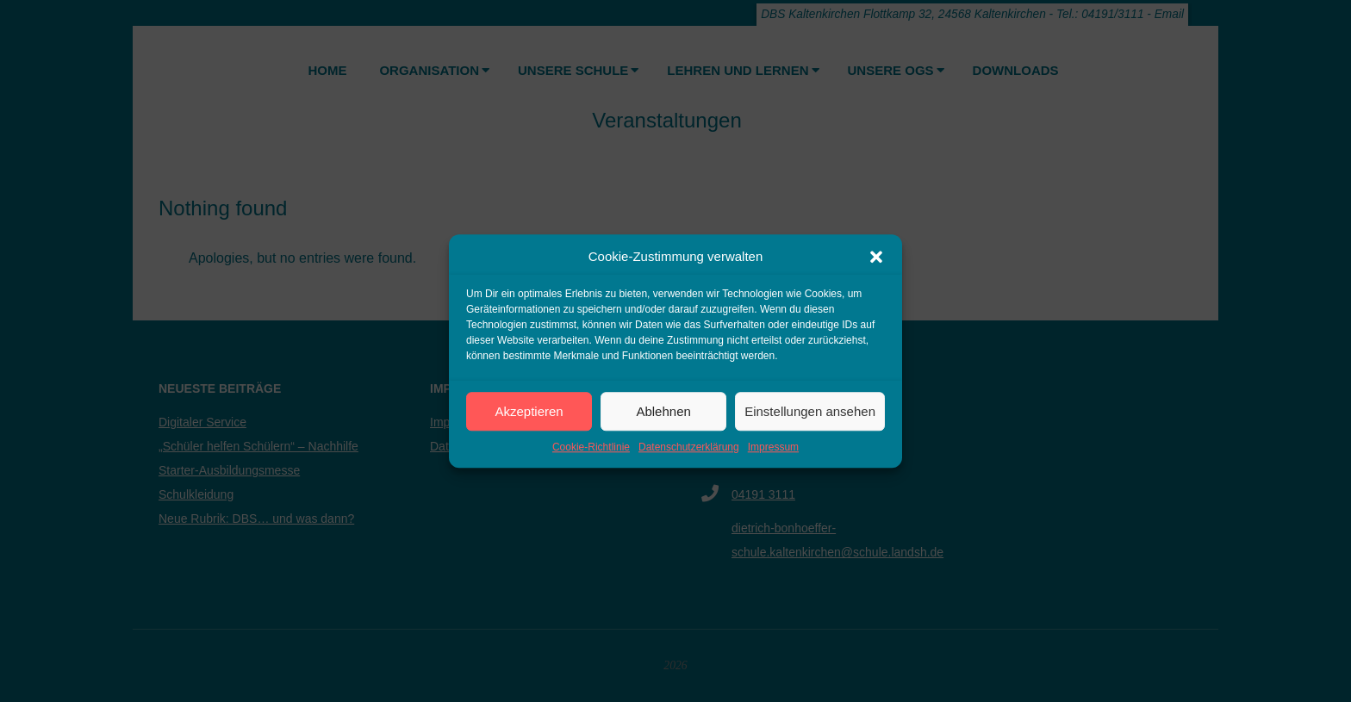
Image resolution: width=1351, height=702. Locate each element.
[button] (876, 256)
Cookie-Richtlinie (591, 447)
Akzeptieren (529, 411)
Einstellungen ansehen (809, 411)
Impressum (773, 447)
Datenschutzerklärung (688, 447)
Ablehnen (663, 411)
